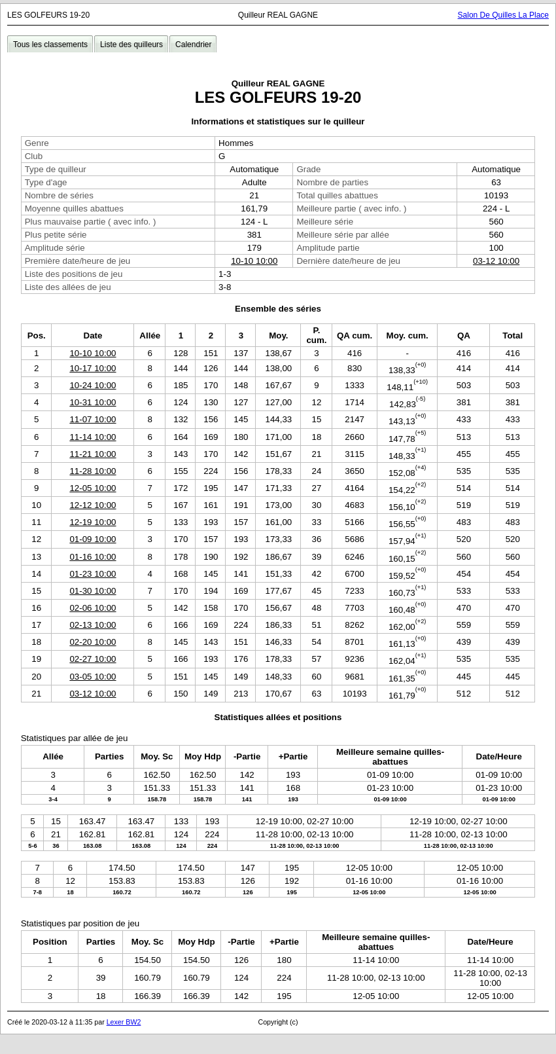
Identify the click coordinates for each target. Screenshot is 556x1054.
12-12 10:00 (92, 505)
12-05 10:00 (92, 488)
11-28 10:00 (92, 471)
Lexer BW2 (124, 1022)
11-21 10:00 (92, 454)
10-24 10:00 (92, 385)
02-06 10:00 (92, 608)
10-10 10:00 (254, 261)
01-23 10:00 (92, 574)
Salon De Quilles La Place (503, 15)
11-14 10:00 (92, 437)
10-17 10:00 (92, 368)
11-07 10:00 (92, 419)
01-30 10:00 (92, 591)
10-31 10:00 (92, 402)
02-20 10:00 (92, 642)
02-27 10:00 (92, 659)
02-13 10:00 (92, 625)
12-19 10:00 (92, 522)
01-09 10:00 (92, 539)
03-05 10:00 (92, 676)
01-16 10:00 (92, 557)
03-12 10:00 (496, 261)
